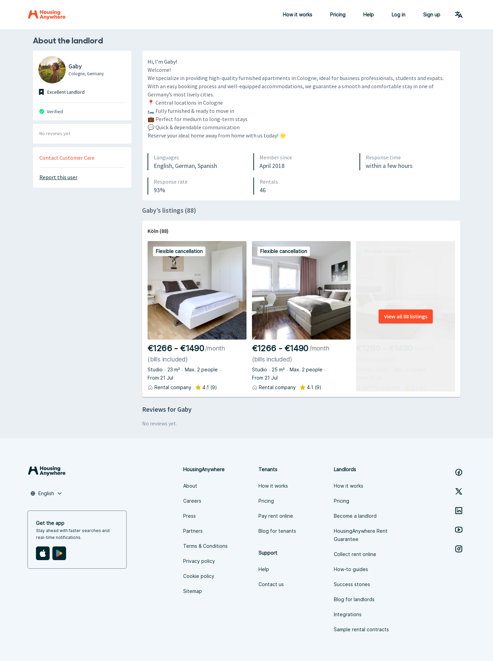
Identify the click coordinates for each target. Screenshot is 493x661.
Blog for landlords (354, 599)
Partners (193, 531)
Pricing (337, 14)
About (190, 486)
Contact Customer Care (66, 157)
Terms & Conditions (205, 546)
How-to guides (351, 569)
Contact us (271, 584)
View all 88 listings (405, 316)
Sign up (431, 14)
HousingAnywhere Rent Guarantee (361, 535)
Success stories (352, 584)
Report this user (58, 177)
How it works (297, 14)
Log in (398, 14)
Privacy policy (199, 561)
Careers (192, 501)
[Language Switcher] (459, 15)
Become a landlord (355, 516)
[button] (46, 493)
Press (189, 516)
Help (368, 14)
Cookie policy (198, 576)
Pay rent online (275, 516)
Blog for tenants (277, 531)
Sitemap (192, 591)
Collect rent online (355, 554)
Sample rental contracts (361, 629)
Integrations (348, 614)
